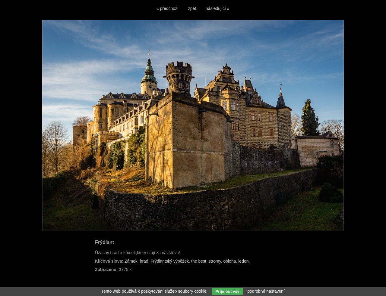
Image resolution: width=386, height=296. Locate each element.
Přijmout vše (227, 291)
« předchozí (168, 8)
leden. (244, 261)
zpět (192, 8)
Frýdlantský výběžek (169, 261)
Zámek (131, 261)
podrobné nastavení (266, 291)
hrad (144, 261)
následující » (217, 8)
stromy (215, 261)
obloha (229, 261)
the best (198, 261)
